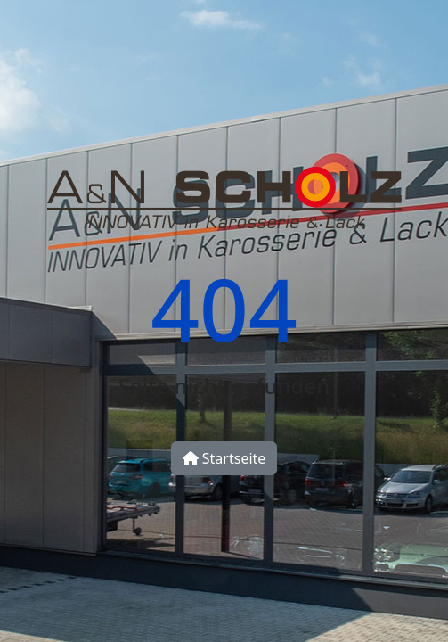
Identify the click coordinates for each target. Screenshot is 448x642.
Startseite (224, 458)
